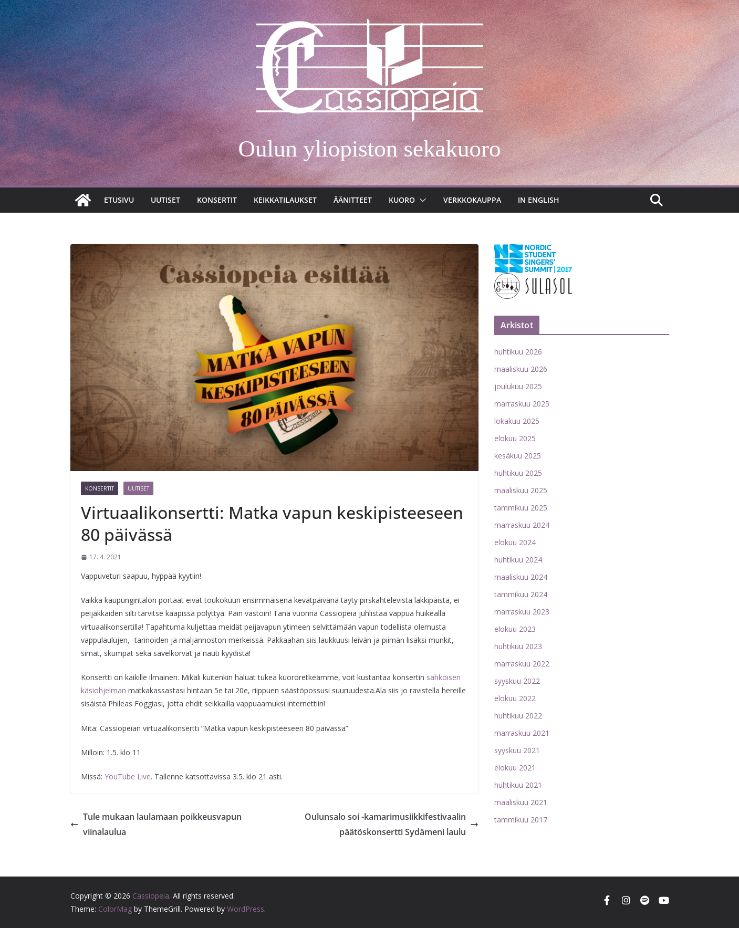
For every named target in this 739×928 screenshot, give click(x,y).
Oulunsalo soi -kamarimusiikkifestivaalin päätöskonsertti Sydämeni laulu (391, 824)
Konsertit (217, 200)
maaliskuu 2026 (520, 369)
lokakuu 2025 (516, 421)
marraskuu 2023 (521, 612)
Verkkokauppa (472, 200)
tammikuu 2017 (520, 820)
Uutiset (165, 200)
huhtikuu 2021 (518, 785)
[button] (420, 200)
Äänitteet (353, 200)
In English (538, 200)
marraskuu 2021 (521, 733)
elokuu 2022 (515, 698)
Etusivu (119, 200)
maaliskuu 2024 (520, 577)
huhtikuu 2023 (518, 646)
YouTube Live (128, 776)
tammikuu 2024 (520, 594)
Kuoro (402, 200)
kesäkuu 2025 (517, 456)
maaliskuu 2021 (520, 802)
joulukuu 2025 (518, 386)
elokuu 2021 (515, 768)
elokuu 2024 (515, 542)
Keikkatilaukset (285, 200)
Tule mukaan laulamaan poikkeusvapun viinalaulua (156, 824)
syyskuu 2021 (517, 750)
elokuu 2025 (515, 438)
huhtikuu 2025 (518, 473)
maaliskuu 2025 (520, 490)
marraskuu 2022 (521, 664)
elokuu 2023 (515, 629)
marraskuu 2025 (521, 404)
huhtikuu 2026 (518, 352)
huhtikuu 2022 (518, 716)
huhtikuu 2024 (518, 560)
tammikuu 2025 (520, 508)
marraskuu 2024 (521, 525)
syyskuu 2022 (517, 681)
